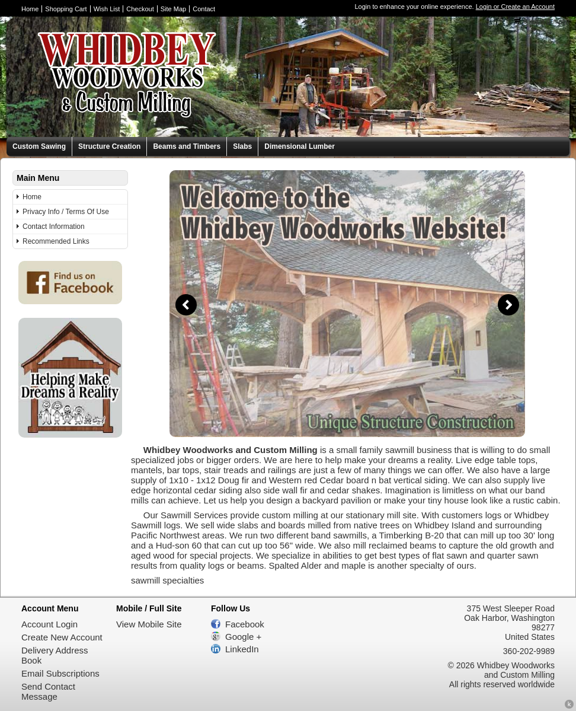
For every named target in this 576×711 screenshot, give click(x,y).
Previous (186, 304)
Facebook (244, 624)
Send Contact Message (48, 691)
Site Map (173, 8)
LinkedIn (242, 649)
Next (508, 304)
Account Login (49, 624)
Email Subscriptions (60, 673)
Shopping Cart (66, 8)
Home (30, 8)
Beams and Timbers (186, 146)
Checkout (139, 8)
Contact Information (54, 226)
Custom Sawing (39, 146)
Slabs (242, 146)
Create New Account (62, 637)
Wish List (107, 8)
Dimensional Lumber (299, 146)
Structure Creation (109, 146)
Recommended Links (56, 241)
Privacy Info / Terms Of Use (66, 212)
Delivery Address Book (54, 655)
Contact (204, 8)
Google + (243, 637)
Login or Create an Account (515, 6)
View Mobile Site (149, 624)
